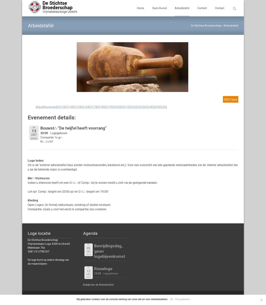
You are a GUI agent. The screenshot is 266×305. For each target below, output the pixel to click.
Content (202, 11)
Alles (39, 107)
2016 (84, 107)
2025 (156, 107)
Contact (219, 11)
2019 (108, 107)
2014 (68, 107)
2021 (124, 107)
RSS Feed (230, 99)
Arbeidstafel (182, 11)
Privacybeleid (182, 299)
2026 (164, 107)
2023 (140, 107)
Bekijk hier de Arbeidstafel (98, 284)
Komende (50, 107)
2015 (76, 107)
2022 (132, 107)
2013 (60, 107)
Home (140, 11)
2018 (100, 107)
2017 (92, 107)
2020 (116, 107)
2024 (148, 107)
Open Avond (159, 11)
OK (171, 299)
